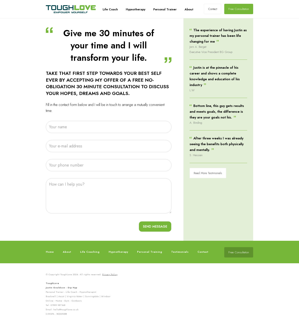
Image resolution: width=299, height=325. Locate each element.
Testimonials (180, 252)
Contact (212, 9)
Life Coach (110, 9)
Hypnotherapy (135, 9)
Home (50, 252)
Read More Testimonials (208, 173)
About (189, 9)
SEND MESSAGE (155, 226)
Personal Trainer (165, 9)
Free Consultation (238, 9)
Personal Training (149, 252)
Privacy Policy (109, 274)
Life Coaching (90, 252)
